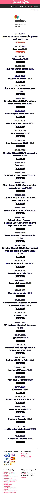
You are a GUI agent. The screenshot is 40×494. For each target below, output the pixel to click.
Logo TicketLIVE (26, 457)
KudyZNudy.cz (25, 474)
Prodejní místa (8, 484)
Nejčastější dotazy (9, 472)
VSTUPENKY (20, 62)
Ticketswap (7, 486)
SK (37, 6)
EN (34, 6)
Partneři (23, 455)
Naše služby (24, 453)
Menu (20, 6)
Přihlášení (34, 10)
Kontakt (23, 477)
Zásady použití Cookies (10, 480)
